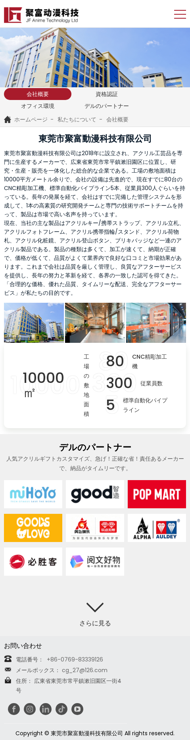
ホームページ (26, 119)
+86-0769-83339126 (74, 659)
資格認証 (107, 94)
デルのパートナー (106, 106)
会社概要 (38, 94)
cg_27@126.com (84, 670)
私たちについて (77, 119)
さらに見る (95, 623)
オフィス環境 (37, 106)
